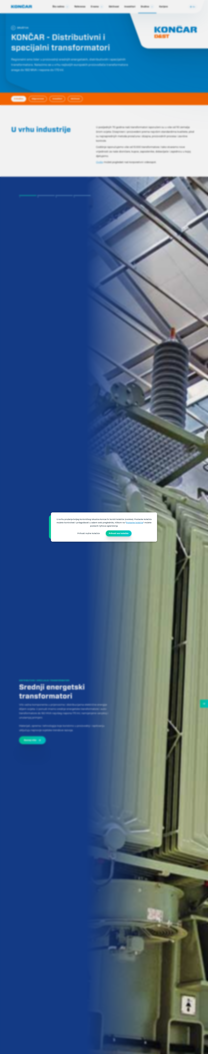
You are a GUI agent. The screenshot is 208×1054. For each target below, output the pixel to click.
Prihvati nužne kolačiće (88, 533)
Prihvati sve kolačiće (119, 533)
